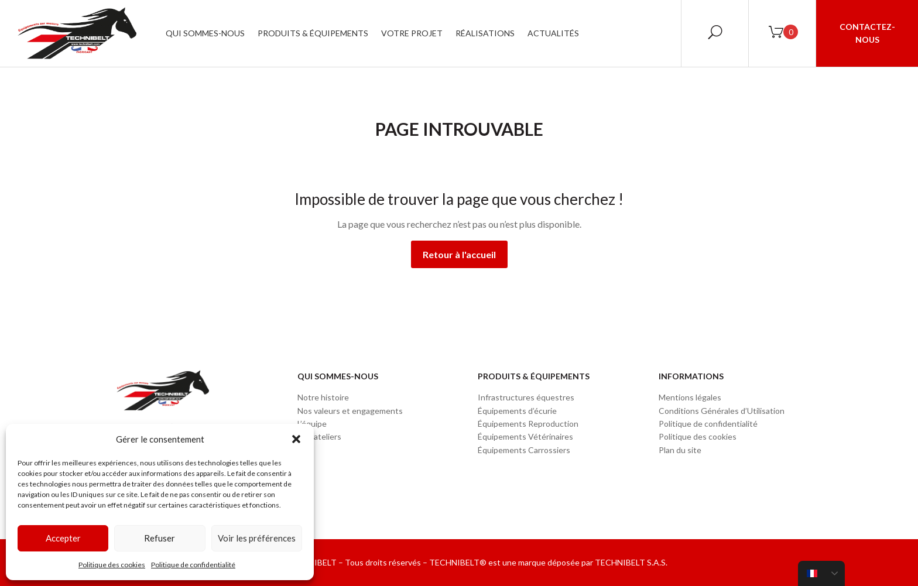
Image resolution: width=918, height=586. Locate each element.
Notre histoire (323, 397)
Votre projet (412, 33)
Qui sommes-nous (205, 33)
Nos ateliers (319, 436)
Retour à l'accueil (459, 254)
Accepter (63, 538)
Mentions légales (690, 397)
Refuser (159, 538)
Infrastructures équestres (526, 397)
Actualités (553, 33)
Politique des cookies (111, 564)
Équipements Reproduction (528, 424)
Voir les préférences (257, 538)
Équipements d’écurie (517, 411)
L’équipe (312, 424)
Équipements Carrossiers (524, 450)
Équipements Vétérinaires (525, 436)
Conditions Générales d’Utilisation (722, 411)
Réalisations (485, 33)
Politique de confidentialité (193, 564)
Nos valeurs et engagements (350, 411)
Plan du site (680, 450)
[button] (296, 439)
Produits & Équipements (313, 33)
